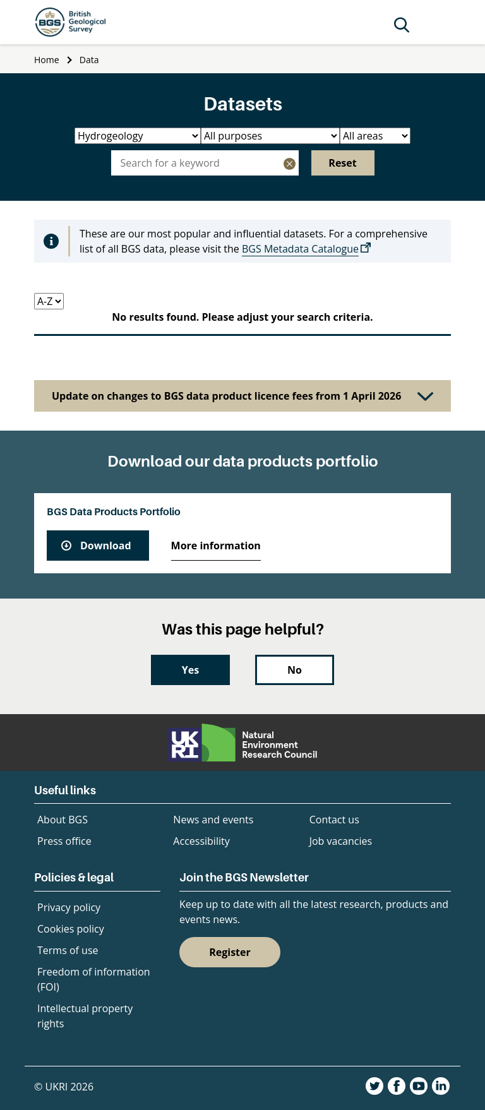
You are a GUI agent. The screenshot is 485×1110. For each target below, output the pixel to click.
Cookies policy (70, 929)
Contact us (334, 820)
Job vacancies (340, 841)
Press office (64, 841)
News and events (213, 820)
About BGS (62, 820)
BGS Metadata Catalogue (300, 249)
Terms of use (68, 950)
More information (216, 545)
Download (105, 545)
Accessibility (201, 841)
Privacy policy (68, 907)
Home (46, 60)
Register (230, 952)
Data (89, 60)
